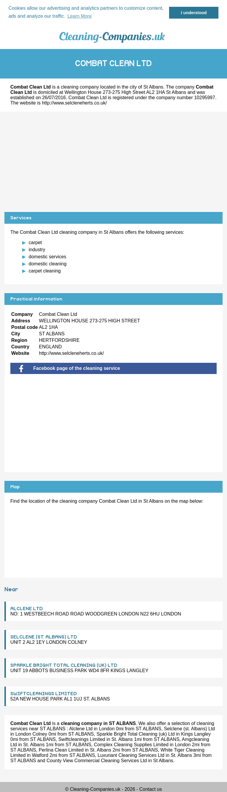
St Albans (153, 86)
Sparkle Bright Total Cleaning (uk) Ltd (135, 734)
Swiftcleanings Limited (81, 739)
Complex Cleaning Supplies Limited (131, 744)
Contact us (150, 789)
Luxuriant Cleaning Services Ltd (131, 755)
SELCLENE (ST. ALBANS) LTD (43, 637)
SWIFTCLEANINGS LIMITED (43, 693)
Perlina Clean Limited (61, 749)
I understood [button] (194, 12)
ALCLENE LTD (26, 608)
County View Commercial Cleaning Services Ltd (96, 760)
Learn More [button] (79, 16)
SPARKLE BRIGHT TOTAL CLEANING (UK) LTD (63, 665)
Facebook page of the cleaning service (69, 368)
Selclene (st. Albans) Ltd (189, 728)
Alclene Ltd (81, 728)
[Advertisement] (113, 161)
